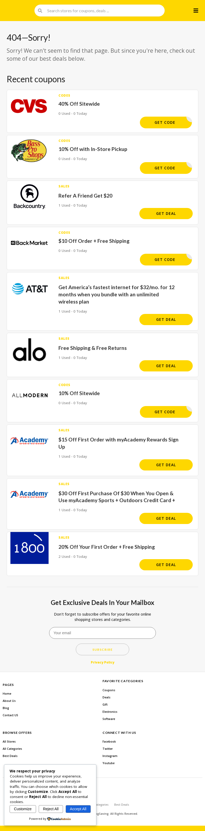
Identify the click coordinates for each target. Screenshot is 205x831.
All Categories (12, 749)
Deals (106, 697)
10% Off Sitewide (79, 393)
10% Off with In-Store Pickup (92, 149)
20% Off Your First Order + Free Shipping (106, 547)
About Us (9, 701)
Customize (22, 809)
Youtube (108, 763)
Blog (6, 708)
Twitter (107, 749)
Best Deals (10, 756)
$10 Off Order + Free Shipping (93, 241)
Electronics (109, 712)
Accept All (78, 809)
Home (7, 693)
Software (108, 719)
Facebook (109, 741)
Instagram (109, 756)
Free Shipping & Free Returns (92, 348)
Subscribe (102, 650)
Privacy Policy (102, 662)
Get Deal (166, 213)
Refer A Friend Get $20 (85, 196)
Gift (105, 704)
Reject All (50, 809)
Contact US (10, 715)
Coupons (108, 690)
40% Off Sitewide (79, 104)
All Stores (9, 741)
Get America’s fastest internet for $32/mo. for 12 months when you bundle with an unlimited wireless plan (116, 294)
